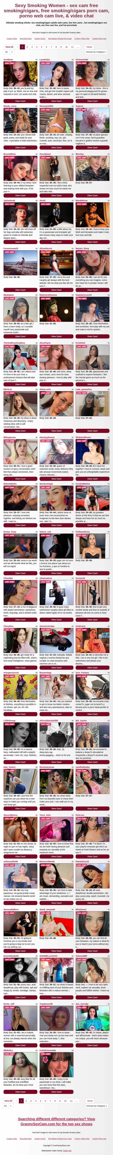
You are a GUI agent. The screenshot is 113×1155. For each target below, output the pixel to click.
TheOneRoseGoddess (14, 343)
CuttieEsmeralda (48, 1050)
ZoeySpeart (45, 154)
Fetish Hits (67, 1151)
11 (72, 47)
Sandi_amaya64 (47, 909)
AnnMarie (8, 59)
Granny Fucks (39, 38)
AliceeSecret (46, 248)
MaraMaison (82, 200)
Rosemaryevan (47, 767)
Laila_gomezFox (84, 389)
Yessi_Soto (45, 815)
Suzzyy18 (80, 578)
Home (89, 47)
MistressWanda (47, 861)
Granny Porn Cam (99, 38)
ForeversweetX (11, 248)
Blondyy (80, 154)
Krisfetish (80, 343)
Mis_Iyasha (81, 720)
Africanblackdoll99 (49, 720)
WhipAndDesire (83, 437)
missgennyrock (11, 672)
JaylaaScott (9, 200)
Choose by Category (96, 52)
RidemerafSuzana (48, 295)
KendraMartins (83, 484)
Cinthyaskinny (83, 532)
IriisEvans (80, 626)
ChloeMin (8, 578)
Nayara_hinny (82, 248)
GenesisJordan (47, 626)
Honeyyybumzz (47, 437)
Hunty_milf (9, 1004)
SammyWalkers (11, 909)
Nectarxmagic (46, 484)
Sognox (79, 106)
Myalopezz (9, 295)
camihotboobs (83, 767)
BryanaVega (45, 672)
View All (9, 47)
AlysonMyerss (11, 815)
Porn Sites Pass (25, 38)
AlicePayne (45, 343)
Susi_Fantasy (82, 672)
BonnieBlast (10, 154)
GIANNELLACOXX (48, 956)
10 (66, 47)
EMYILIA (8, 389)
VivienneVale (82, 59)
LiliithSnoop (9, 720)
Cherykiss (8, 626)
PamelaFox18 (82, 861)
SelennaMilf (81, 956)
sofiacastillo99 (11, 861)
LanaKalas (45, 59)
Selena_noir (45, 532)
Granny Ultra (12, 38)
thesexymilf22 (46, 106)
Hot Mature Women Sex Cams (60, 38)
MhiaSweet (81, 909)
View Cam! (20, 101)
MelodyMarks (10, 484)
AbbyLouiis (45, 389)
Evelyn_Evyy (10, 532)
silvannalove (46, 578)
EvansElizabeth (11, 956)
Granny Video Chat (82, 38)
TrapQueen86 (46, 1004)
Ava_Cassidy (82, 1004)
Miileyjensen (10, 437)
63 (6, 52)
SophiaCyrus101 (84, 295)
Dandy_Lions (10, 106)
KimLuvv (80, 815)
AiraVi (42, 200)
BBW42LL (8, 1050)
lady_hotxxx (9, 767)
